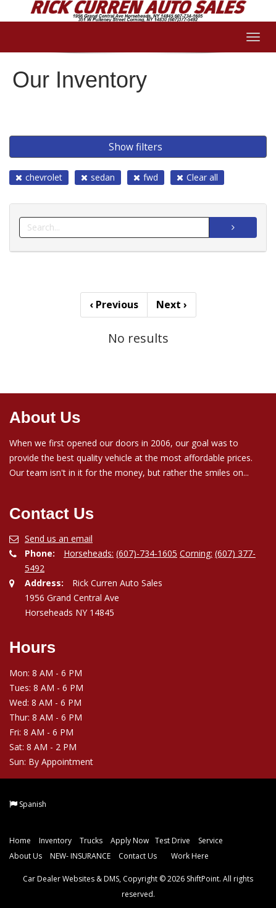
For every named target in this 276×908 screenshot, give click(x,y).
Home (20, 840)
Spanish (32, 804)
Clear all (197, 177)
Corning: (196, 553)
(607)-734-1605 (146, 553)
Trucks (91, 840)
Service (210, 840)
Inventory (55, 840)
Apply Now (130, 840)
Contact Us (138, 856)
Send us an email (59, 538)
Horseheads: (89, 553)
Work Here (190, 856)
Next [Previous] (171, 304)
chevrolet (38, 177)
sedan (98, 177)
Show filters (135, 146)
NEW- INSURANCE (80, 856)
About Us (25, 856)
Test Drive (172, 840)
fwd (145, 177)
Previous (114, 304)
